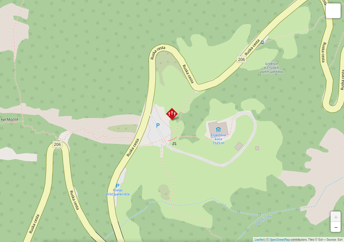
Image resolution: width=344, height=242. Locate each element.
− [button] (336, 227)
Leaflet (259, 239)
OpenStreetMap (280, 239)
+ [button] (336, 216)
